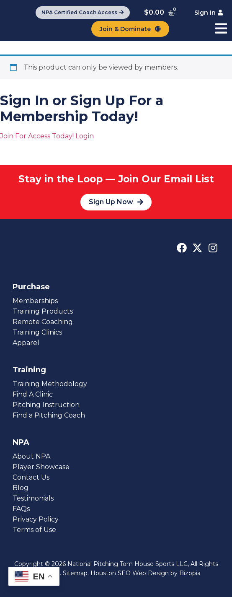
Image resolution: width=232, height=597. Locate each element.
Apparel (26, 343)
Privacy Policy (36, 519)
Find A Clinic (33, 394)
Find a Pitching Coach (49, 415)
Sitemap (75, 573)
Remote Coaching (43, 322)
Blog (20, 488)
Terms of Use (34, 530)
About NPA (31, 456)
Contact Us (31, 477)
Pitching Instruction (46, 405)
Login (84, 136)
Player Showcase (41, 467)
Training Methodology (50, 384)
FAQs (21, 509)
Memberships (35, 301)
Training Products (43, 311)
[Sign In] (208, 13)
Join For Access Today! (37, 136)
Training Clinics (37, 332)
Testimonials (33, 498)
